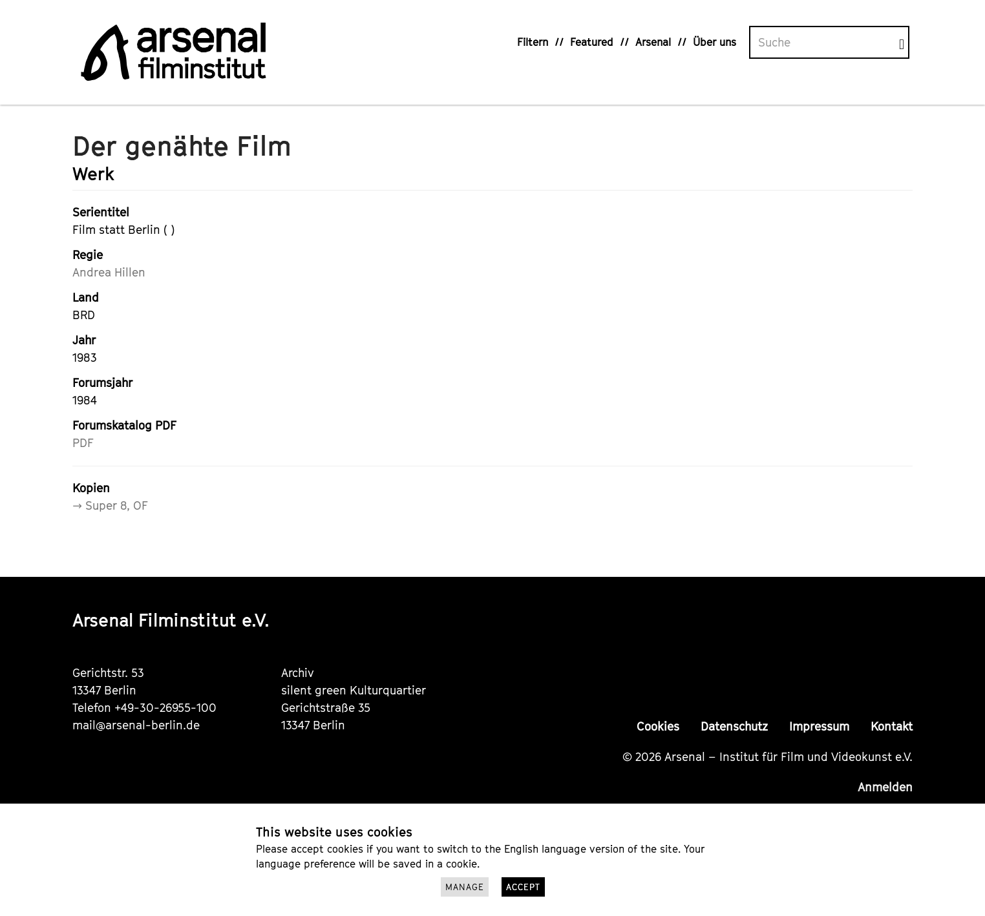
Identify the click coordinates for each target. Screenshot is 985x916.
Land (85, 297)
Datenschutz (734, 726)
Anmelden (885, 787)
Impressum (819, 726)
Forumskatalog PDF (124, 425)
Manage (464, 887)
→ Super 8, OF (110, 505)
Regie (87, 255)
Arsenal (653, 42)
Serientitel (100, 212)
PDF (83, 443)
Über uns (714, 42)
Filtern (532, 42)
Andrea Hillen (108, 272)
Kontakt (892, 726)
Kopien (91, 488)
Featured (591, 42)
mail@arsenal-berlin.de (136, 725)
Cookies (658, 726)
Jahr (84, 340)
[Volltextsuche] (825, 43)
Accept (523, 887)
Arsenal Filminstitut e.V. (171, 620)
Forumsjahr (102, 383)
